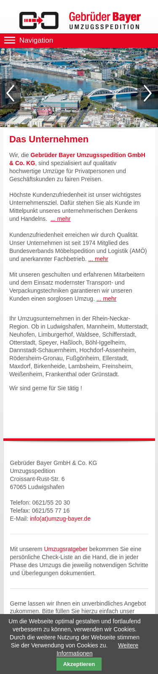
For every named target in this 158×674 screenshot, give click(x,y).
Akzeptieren (79, 664)
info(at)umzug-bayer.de (60, 518)
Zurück (10, 94)
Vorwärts (147, 94)
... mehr (60, 218)
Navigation (36, 40)
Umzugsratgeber (66, 549)
